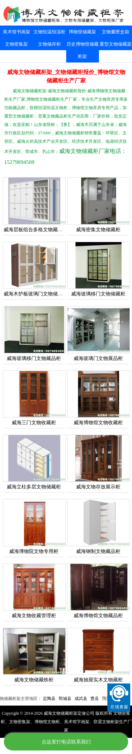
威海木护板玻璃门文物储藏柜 (36, 293)
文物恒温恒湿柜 (49, 31)
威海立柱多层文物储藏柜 (34, 486)
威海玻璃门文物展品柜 (98, 358)
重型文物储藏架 (116, 44)
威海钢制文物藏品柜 (98, 551)
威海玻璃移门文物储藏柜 (98, 293)
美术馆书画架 (16, 31)
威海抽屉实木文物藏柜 (98, 679)
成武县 (86, 698)
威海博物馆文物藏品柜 (98, 615)
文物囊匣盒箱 (115, 31)
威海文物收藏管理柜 (34, 615)
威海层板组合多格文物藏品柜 (36, 229)
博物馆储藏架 (82, 31)
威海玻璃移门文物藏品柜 (34, 358)
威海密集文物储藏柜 (98, 229)
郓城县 (70, 698)
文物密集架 (16, 44)
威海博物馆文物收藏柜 (98, 422)
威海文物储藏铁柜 (34, 679)
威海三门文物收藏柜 (34, 422)
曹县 (100, 698)
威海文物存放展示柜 (98, 486)
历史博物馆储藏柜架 (83, 50)
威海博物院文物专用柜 (33, 551)
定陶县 (54, 698)
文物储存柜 (49, 44)
